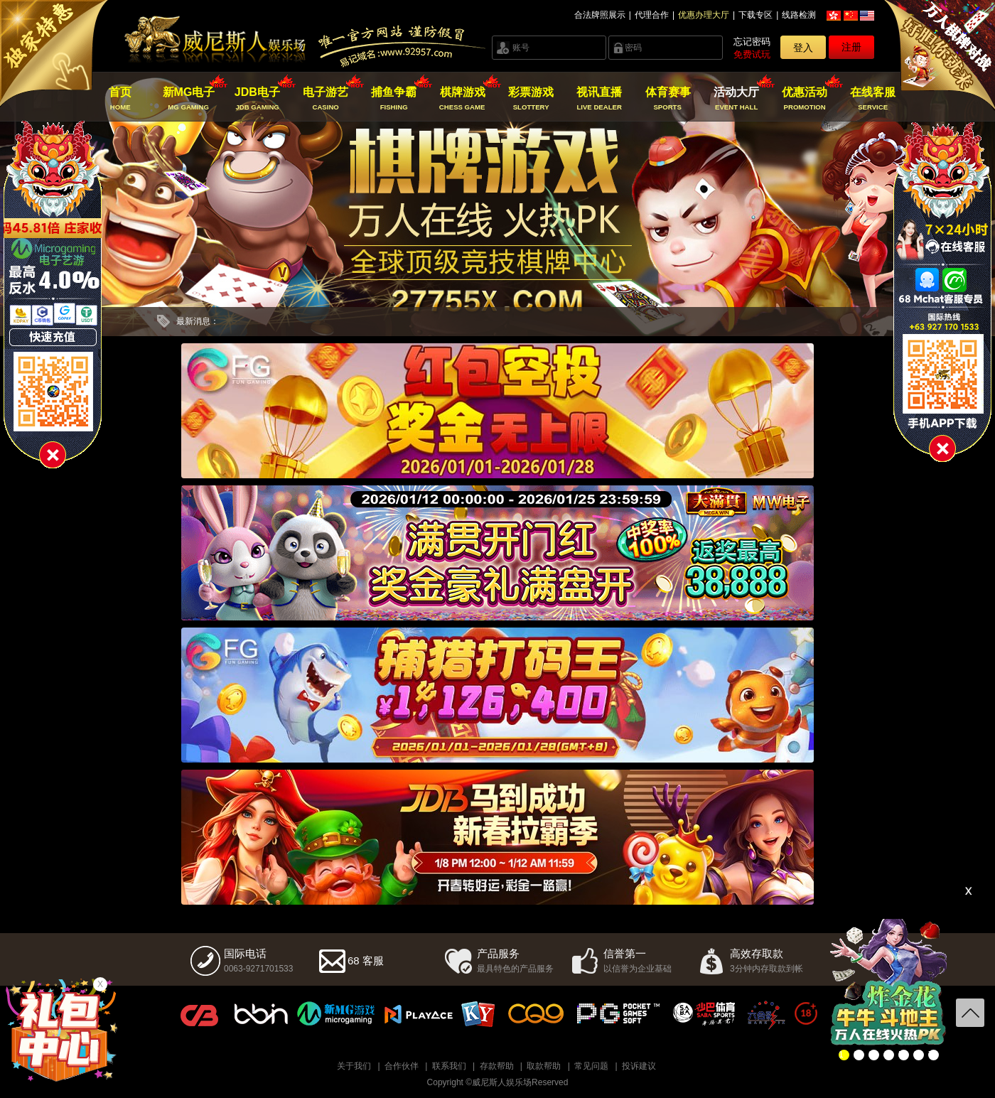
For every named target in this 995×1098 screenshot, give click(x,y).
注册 (851, 47)
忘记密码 (751, 41)
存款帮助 (497, 1066)
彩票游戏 (530, 99)
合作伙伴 (401, 1066)
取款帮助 (544, 1066)
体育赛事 (667, 99)
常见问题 (591, 1066)
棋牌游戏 (462, 99)
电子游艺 (325, 99)
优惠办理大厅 (703, 15)
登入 (803, 47)
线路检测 (799, 15)
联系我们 (449, 1066)
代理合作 (652, 15)
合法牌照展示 (599, 15)
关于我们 (354, 1066)
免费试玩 (751, 54)
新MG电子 (188, 99)
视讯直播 (599, 99)
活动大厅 (736, 99)
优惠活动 (805, 99)
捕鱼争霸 (394, 99)
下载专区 (755, 15)
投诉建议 (639, 1066)
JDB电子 (257, 99)
